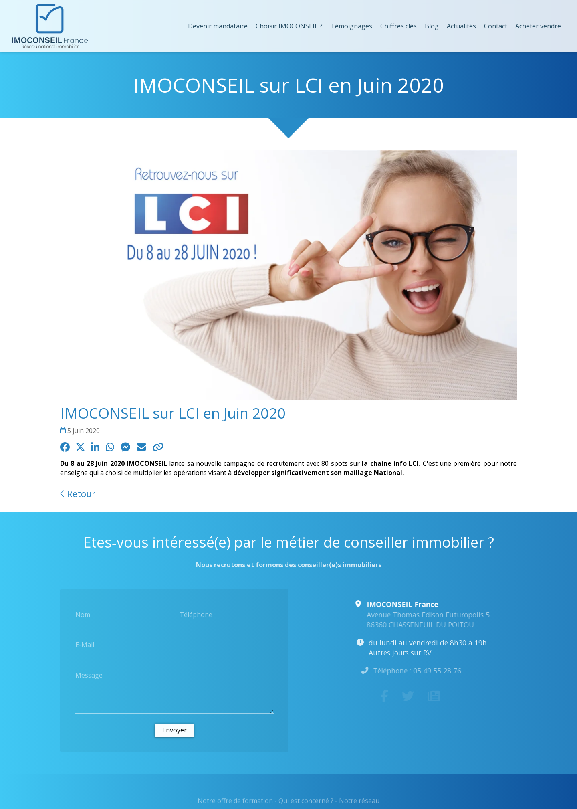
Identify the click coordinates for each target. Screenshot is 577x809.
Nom (82, 614)
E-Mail (84, 644)
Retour (77, 493)
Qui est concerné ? (305, 803)
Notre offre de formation (235, 803)
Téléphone (196, 614)
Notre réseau (359, 803)
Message (89, 674)
